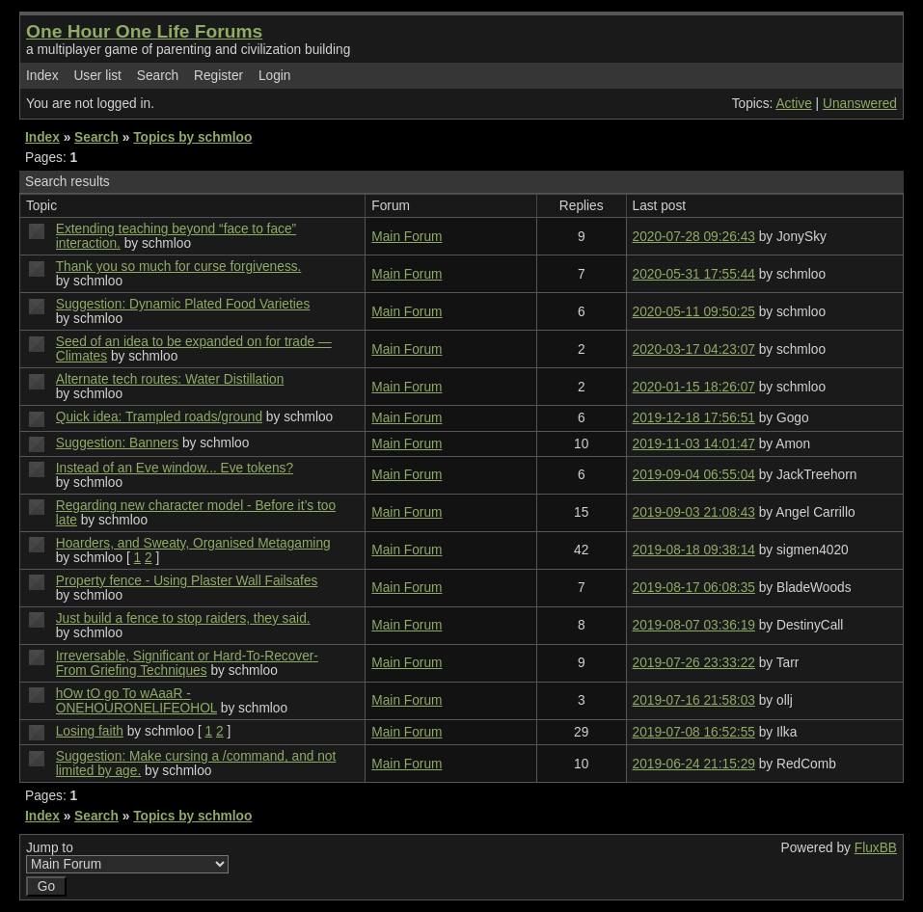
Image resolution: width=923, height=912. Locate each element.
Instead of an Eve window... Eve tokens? (174, 468)
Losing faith (89, 731)
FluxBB (876, 848)
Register (218, 75)
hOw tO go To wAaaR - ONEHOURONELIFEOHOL (136, 700)
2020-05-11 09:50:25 (694, 312)
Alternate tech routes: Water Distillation (170, 379)
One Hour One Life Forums (144, 31)
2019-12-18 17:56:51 (694, 418)
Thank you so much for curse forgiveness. (179, 266)
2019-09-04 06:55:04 (694, 475)
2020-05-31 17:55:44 (694, 274)
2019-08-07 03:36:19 (694, 625)
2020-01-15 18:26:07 (694, 387)
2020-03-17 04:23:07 (694, 349)
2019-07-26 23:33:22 (694, 663)
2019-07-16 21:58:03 (694, 700)
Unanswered (860, 103)
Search (157, 75)
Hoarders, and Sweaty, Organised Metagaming (193, 543)
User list (97, 75)
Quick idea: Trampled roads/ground (159, 417)
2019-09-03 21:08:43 (694, 512)
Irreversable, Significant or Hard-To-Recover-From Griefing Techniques (187, 663)
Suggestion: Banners (117, 443)
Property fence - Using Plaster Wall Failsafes (187, 581)
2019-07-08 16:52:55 (694, 732)
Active (793, 103)
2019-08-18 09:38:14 (694, 550)
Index (42, 75)
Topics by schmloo (192, 137)
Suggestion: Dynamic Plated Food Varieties (183, 304)
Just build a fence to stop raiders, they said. (183, 618)
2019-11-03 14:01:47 (694, 444)
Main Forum (406, 236)
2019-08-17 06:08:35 (694, 587)
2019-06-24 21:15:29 (694, 764)
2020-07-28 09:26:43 (694, 236)
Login (274, 75)
